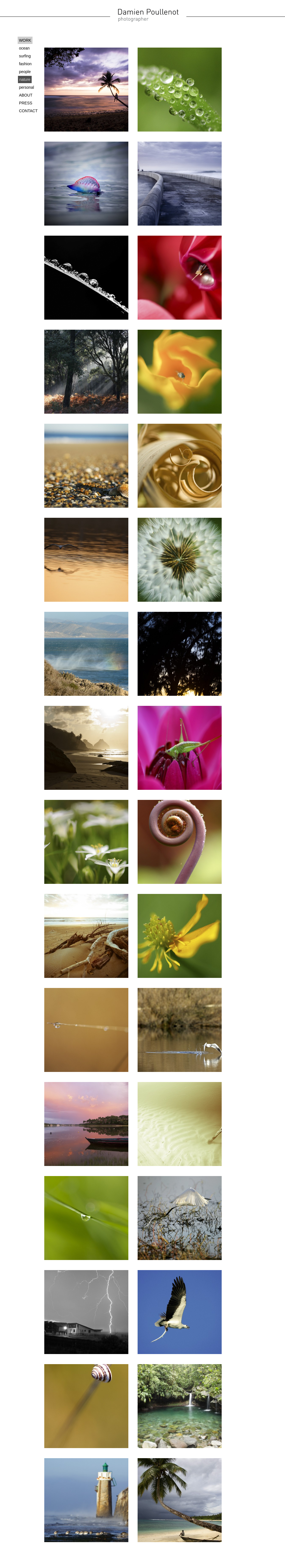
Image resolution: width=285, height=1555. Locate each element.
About (26, 95)
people (25, 71)
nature (25, 79)
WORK (25, 40)
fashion (25, 64)
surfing (25, 56)
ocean (24, 48)
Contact (28, 111)
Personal (26, 87)
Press (25, 103)
